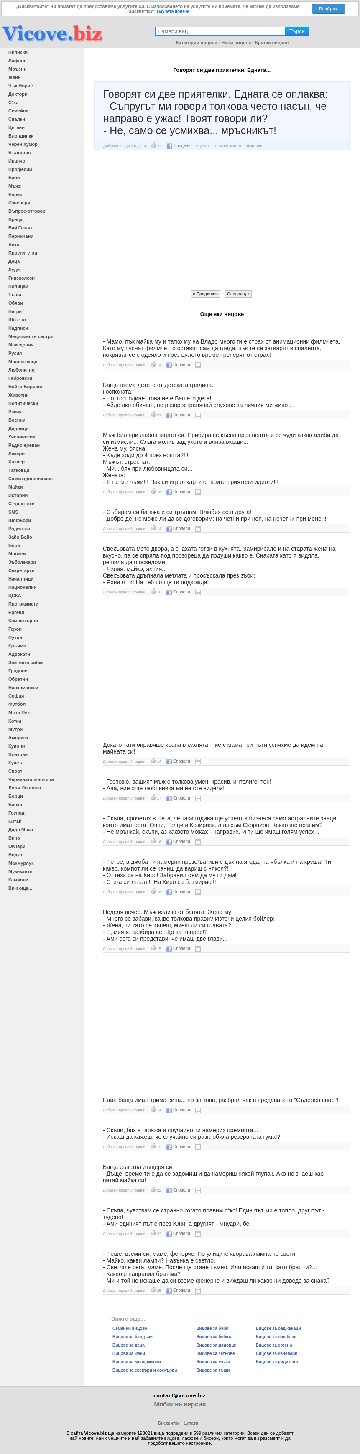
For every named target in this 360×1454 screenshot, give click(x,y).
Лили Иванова (24, 787)
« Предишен (205, 294)
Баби (14, 177)
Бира (14, 545)
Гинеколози (21, 277)
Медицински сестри (31, 336)
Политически (23, 403)
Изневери (19, 202)
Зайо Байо (20, 537)
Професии (20, 169)
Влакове (18, 754)
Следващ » (238, 294)
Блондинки (21, 135)
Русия (15, 353)
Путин (15, 637)
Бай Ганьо (20, 227)
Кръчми (17, 645)
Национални (22, 587)
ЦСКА (14, 595)
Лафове (17, 60)
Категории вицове (196, 42)
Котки (14, 720)
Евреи (15, 194)
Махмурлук (20, 863)
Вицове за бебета (214, 1336)
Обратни (18, 679)
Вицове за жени (128, 1353)
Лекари (16, 453)
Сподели (178, 145)
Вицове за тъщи (213, 1370)
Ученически (21, 436)
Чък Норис (20, 85)
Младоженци (23, 361)
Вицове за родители (277, 1362)
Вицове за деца (128, 1345)
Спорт (15, 771)
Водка (15, 854)
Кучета (16, 762)
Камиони (18, 879)
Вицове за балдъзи (132, 1336)
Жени (14, 77)
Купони (16, 746)
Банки (15, 804)
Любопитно (21, 369)
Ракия (15, 411)
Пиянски (18, 52)
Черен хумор (23, 144)
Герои (15, 629)
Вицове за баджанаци (278, 1328)
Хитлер (16, 461)
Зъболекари (22, 562)
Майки (15, 486)
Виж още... (20, 888)
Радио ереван (24, 445)
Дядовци (18, 428)
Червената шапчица (31, 779)
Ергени (16, 612)
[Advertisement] (222, 220)
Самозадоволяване (30, 478)
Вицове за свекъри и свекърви (144, 1370)
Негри (15, 311)
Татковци (18, 470)
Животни (18, 394)
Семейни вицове (129, 1328)
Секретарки (21, 570)
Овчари (17, 846)
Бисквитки (169, 1423)
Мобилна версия (180, 1404)
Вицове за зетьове (215, 1353)
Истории (18, 495)
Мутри (15, 729)
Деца (14, 261)
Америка (18, 737)
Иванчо (16, 160)
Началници (20, 578)
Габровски (20, 378)
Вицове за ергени (274, 1345)
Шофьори (19, 520)
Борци (15, 796)
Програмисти (23, 603)
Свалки (16, 119)
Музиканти (20, 871)
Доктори (18, 94)
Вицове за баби (212, 1328)
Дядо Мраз (20, 829)
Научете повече (173, 11)
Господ (16, 812)
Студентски (21, 503)
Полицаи (18, 286)
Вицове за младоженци (136, 1362)
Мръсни (17, 68)
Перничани (20, 236)
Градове (17, 670)
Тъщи (14, 294)
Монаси (17, 553)
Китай (15, 821)
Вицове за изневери (277, 1353)
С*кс (13, 102)
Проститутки (22, 252)
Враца (15, 219)
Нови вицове (236, 42)
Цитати (191, 1423)
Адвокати (19, 654)
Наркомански (23, 687)
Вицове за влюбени (276, 1336)
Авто (14, 244)
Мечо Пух (19, 712)
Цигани (16, 127)
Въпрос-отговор (27, 211)
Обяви (15, 303)
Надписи (18, 328)
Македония (21, 344)
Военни (17, 420)
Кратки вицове (272, 42)
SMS (13, 511)
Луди (14, 269)
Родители (19, 528)
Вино (14, 837)
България (19, 152)
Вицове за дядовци (216, 1345)
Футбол (17, 704)
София (16, 695)
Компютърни (23, 620)
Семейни (18, 110)
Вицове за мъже (213, 1362)
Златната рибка (26, 662)
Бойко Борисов (25, 386)
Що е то (17, 319)
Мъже (14, 185)
